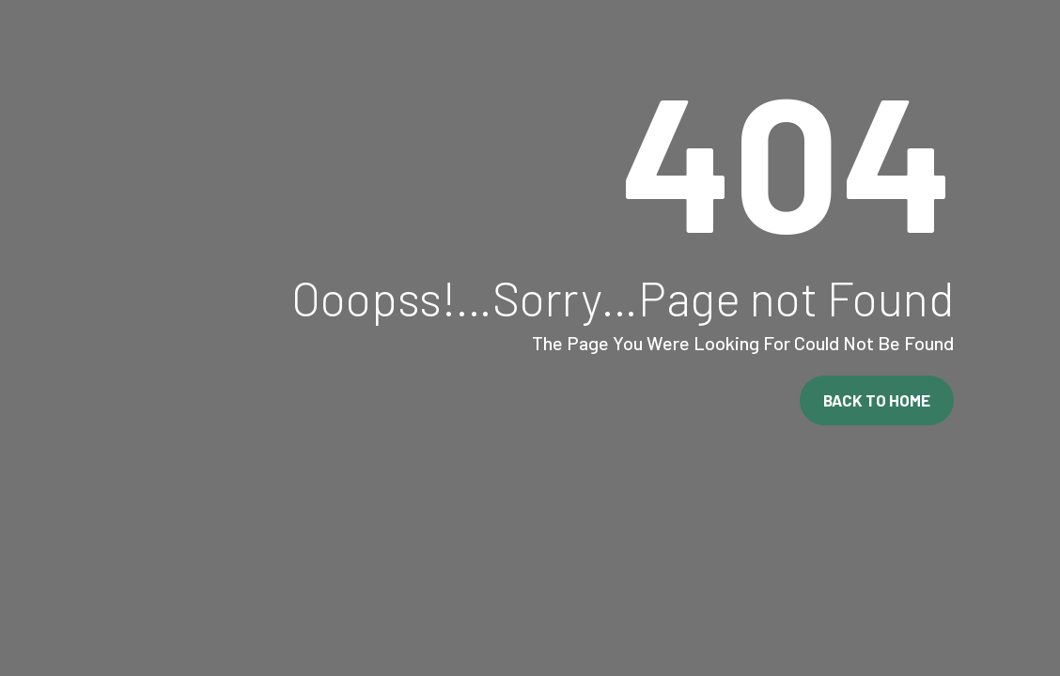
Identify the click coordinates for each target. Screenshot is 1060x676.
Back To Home (876, 400)
